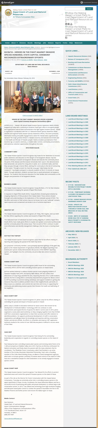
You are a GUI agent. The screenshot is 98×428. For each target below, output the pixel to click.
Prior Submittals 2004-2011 (77, 147)
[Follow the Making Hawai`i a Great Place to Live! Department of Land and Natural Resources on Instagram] (79, 12)
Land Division (72, 68)
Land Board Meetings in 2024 (78, 104)
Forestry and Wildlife (75, 60)
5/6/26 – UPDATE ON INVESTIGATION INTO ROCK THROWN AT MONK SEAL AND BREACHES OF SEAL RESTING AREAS (78, 187)
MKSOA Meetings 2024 (76, 250)
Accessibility (23, 415)
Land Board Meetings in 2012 (78, 141)
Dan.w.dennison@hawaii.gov (13, 397)
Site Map (7, 415)
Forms (65, 22)
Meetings (37, 22)
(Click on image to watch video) (32, 94)
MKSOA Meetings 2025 (76, 247)
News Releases (25, 26)
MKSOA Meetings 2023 (76, 253)
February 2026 (73, 222)
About (13, 22)
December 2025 (73, 229)
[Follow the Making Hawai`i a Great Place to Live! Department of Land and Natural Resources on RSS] (69, 12)
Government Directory (90, 2)
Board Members (73, 241)
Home (7, 22)
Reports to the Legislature (77, 256)
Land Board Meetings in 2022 (78, 110)
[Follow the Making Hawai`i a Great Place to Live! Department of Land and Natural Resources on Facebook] (71, 12)
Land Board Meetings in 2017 (78, 126)
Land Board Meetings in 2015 (78, 132)
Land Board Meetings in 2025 (78, 101)
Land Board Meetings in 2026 (78, 98)
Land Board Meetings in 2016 (78, 129)
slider (32, 26)
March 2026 (72, 219)
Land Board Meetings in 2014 (78, 135)
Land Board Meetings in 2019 (78, 119)
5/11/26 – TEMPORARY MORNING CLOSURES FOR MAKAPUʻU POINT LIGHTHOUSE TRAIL (79, 173)
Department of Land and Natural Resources (29, 13)
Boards (30, 22)
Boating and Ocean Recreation (79, 41)
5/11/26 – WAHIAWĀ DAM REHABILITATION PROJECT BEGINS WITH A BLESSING (79, 166)
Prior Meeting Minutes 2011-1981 (79, 144)
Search (89, 9)
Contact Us (8, 411)
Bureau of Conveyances (76, 38)
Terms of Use (24, 411)
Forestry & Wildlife (14, 26)
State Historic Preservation (77, 79)
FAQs (71, 22)
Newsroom (78, 22)
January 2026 (72, 226)
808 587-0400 (41, 408)
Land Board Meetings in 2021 (78, 113)
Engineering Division (75, 57)
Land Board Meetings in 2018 (78, 123)
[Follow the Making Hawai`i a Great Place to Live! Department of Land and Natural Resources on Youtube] (74, 12)
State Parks (72, 76)
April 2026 (71, 216)
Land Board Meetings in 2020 (78, 116)
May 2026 (71, 213)
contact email (41, 412)
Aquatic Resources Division (77, 35)
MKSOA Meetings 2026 (76, 244)
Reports (58, 22)
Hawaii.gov (8, 2)
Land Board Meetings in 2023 (78, 107)
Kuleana (50, 22)
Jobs (44, 22)
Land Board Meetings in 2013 (78, 138)
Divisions (23, 22)
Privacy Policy (23, 419)
